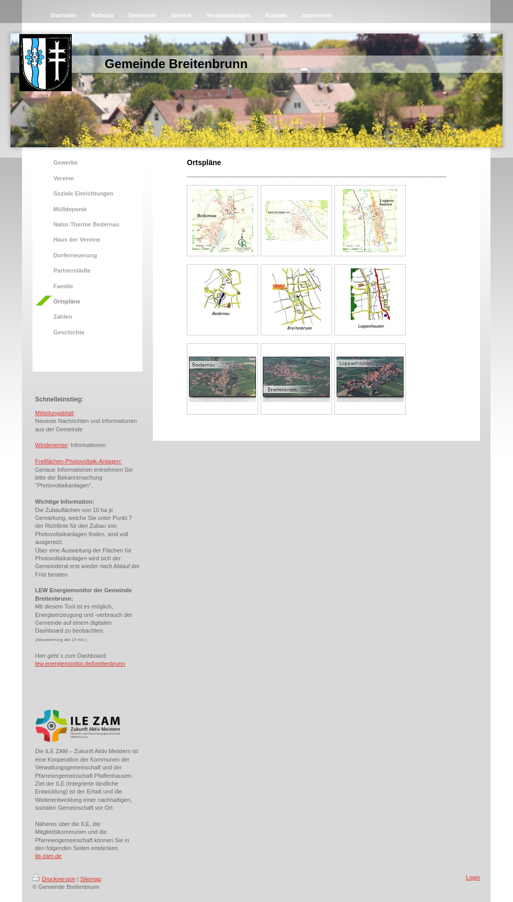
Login (473, 877)
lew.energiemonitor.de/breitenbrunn (80, 663)
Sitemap (90, 879)
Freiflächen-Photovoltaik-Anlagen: (78, 461)
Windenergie (51, 445)
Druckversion (53, 879)
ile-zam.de (48, 856)
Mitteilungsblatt (54, 413)
